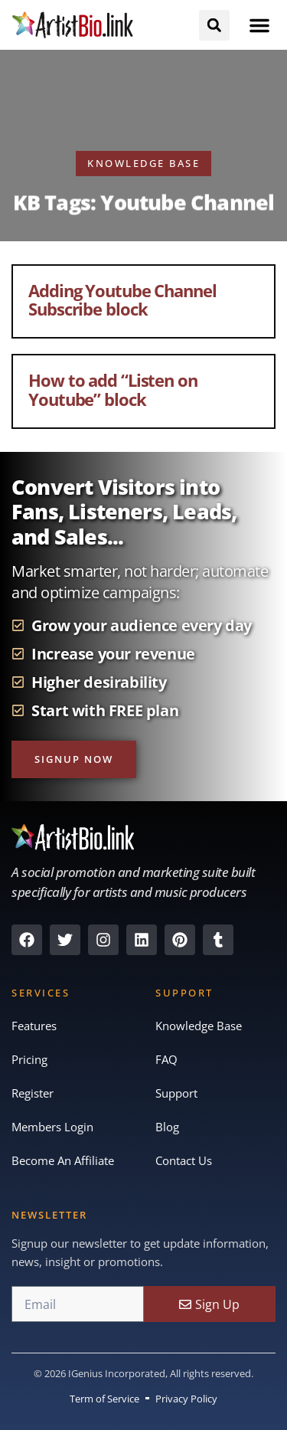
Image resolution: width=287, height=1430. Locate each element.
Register (32, 1093)
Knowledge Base (198, 1025)
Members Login (52, 1126)
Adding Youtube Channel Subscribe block (122, 299)
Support (176, 1093)
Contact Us (183, 1160)
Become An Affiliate (62, 1160)
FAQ (166, 1059)
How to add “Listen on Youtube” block (112, 389)
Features (34, 1025)
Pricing (29, 1059)
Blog (167, 1126)
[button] (259, 25)
